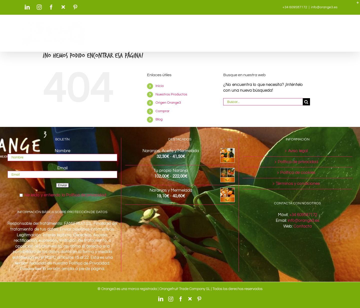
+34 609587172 (303, 215)
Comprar (163, 111)
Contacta (303, 226)
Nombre (62, 151)
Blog (159, 119)
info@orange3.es (324, 7)
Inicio (160, 86)
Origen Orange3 (168, 102)
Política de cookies (297, 172)
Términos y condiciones (298, 183)
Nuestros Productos (171, 94)
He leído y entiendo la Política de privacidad (65, 195)
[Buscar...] (263, 101)
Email (62, 168)
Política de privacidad (298, 162)
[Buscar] (306, 101)
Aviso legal (298, 151)
